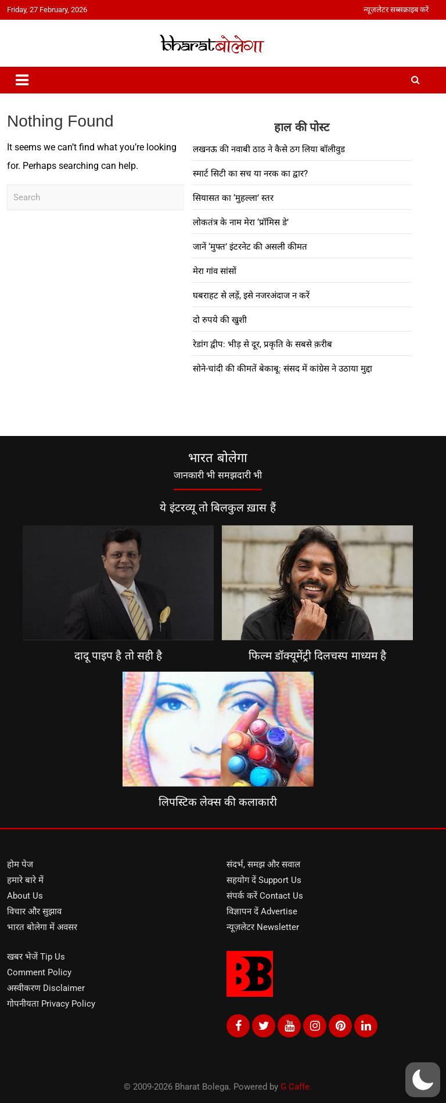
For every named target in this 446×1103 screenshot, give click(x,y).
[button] (422, 1079)
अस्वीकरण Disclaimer (46, 988)
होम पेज (20, 864)
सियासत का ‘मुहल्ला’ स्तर (233, 198)
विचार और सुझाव (34, 911)
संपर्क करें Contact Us (264, 896)
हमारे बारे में (25, 880)
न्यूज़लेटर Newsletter (262, 927)
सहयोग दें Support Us (263, 880)
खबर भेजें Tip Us (36, 956)
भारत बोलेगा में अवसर (42, 927)
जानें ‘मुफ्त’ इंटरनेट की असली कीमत (250, 246)
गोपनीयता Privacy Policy (51, 1004)
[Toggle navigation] (22, 80)
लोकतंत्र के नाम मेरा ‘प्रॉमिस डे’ (241, 222)
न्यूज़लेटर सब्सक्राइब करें (396, 9)
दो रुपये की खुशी (220, 320)
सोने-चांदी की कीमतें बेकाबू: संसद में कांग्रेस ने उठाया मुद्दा (282, 368)
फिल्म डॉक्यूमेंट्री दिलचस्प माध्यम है (317, 656)
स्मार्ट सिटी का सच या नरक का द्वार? (250, 173)
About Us (25, 896)
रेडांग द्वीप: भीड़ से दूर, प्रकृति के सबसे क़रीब (262, 344)
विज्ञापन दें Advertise (261, 911)
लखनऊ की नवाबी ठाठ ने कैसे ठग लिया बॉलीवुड (269, 149)
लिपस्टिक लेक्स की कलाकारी (218, 802)
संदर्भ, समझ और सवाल (263, 864)
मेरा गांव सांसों (214, 271)
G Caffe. (296, 1087)
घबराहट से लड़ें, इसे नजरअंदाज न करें (251, 295)
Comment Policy (39, 972)
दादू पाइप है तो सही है (118, 656)
